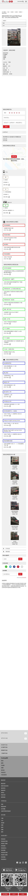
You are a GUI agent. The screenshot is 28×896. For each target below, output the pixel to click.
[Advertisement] (14, 92)
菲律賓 (2, 765)
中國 (2, 818)
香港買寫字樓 (4, 852)
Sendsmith (24, 577)
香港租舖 (3, 846)
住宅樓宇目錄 (4, 747)
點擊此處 (14, 156)
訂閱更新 (5, 894)
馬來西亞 (3, 772)
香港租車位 (3, 848)
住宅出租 (5, 140)
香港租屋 (3, 839)
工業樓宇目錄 (4, 753)
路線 (22, 894)
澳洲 (2, 827)
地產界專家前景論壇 (6, 811)
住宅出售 (5, 139)
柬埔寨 (2, 823)
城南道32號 (14, 496)
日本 (2, 820)
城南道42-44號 (14, 526)
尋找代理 (3, 795)
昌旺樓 (14, 541)
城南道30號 (14, 481)
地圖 (3, 23)
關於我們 (3, 783)
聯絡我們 (3, 790)
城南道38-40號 (14, 511)
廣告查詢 (3, 788)
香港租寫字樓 (4, 841)
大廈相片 (4, 20)
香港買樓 (3, 850)
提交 (6, 126)
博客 (2, 804)
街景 (3, 25)
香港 (2, 760)
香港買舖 (3, 857)
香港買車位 (3, 859)
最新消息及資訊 (4, 786)
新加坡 (2, 770)
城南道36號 (14, 466)
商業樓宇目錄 (4, 750)
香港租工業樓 (4, 843)
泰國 (2, 768)
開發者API (3, 806)
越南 (2, 763)
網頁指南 (3, 797)
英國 (2, 829)
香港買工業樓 (4, 855)
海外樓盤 (3, 809)
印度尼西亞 (4, 775)
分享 (14, 894)
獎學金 (2, 792)
